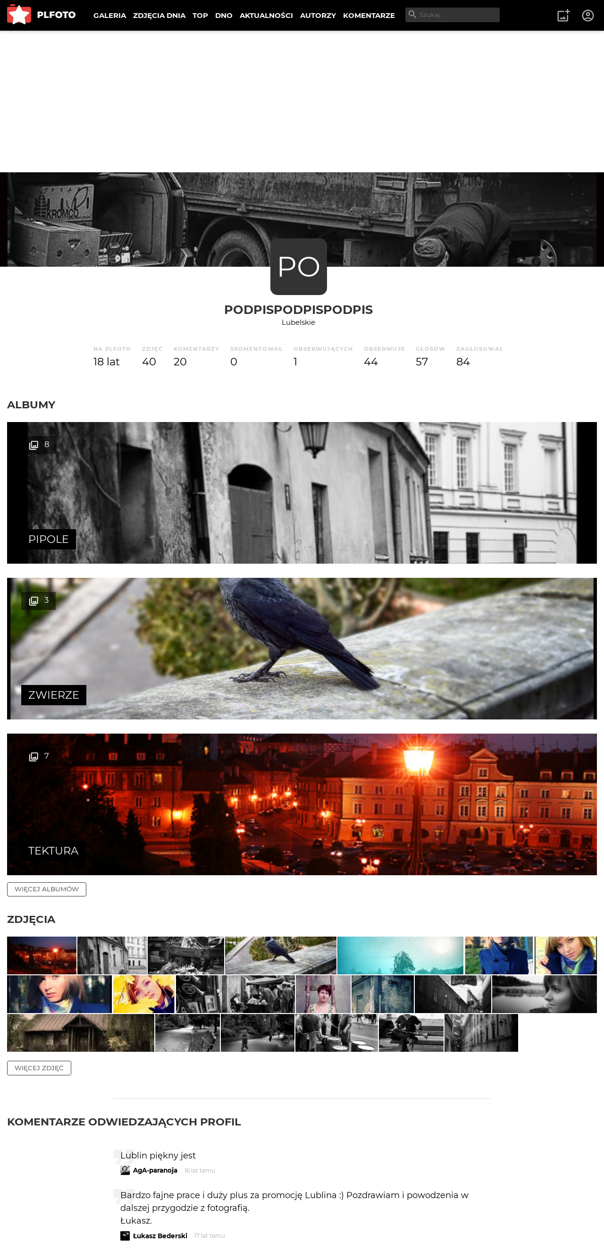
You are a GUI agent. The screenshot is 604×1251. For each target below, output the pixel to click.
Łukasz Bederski (160, 1023)
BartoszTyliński (158, 1063)
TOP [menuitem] (200, 15)
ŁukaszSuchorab (160, 1208)
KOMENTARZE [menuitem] (369, 15)
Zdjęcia (31, 607)
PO (298, 266)
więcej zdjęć (39, 855)
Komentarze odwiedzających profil (124, 909)
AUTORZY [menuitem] (318, 15)
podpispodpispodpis (298, 309)
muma (143, 1143)
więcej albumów (47, 577)
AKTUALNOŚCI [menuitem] (266, 15)
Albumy (31, 404)
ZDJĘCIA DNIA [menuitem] (159, 15)
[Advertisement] (302, 101)
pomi (141, 1103)
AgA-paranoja (155, 958)
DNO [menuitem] (224, 15)
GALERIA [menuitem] (109, 15)
